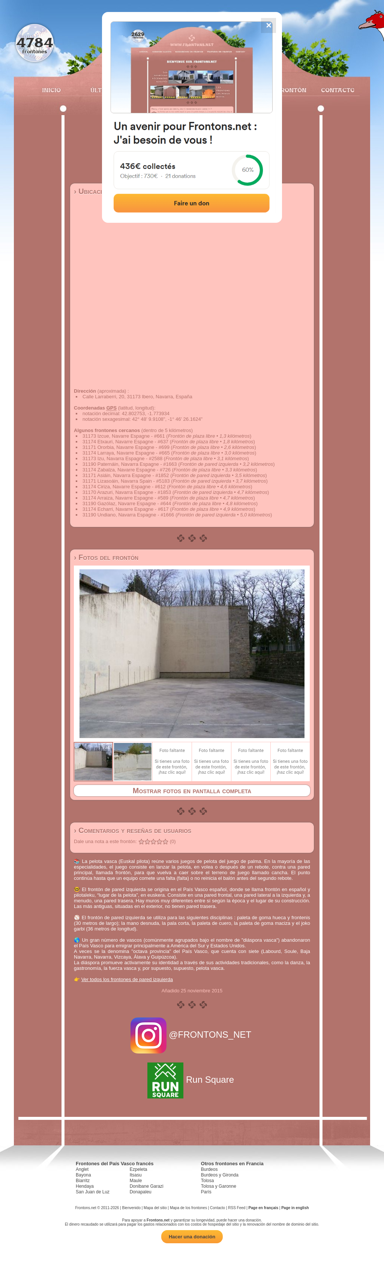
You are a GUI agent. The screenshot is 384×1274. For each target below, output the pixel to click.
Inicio (51, 90)
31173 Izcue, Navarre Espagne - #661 (123, 436)
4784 (34, 42)
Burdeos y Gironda (219, 1175)
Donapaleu (141, 1191)
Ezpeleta (138, 1169)
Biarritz (83, 1180)
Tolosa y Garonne (218, 1186)
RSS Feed (236, 1208)
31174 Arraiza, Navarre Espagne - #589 (125, 498)
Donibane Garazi (147, 1186)
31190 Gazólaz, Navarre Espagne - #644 (126, 503)
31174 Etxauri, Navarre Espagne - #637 (125, 441)
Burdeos (209, 1169)
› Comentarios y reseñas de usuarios (132, 830)
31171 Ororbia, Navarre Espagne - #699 (126, 447)
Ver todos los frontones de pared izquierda (127, 979)
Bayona (83, 1175)
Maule (136, 1180)
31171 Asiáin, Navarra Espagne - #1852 (125, 475)
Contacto (334, 90)
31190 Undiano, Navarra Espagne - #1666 (128, 515)
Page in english (295, 1208)
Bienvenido (131, 1208)
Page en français (263, 1208)
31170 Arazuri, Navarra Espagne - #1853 (126, 492)
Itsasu (136, 1175)
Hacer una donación (192, 1236)
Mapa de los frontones (188, 1208)
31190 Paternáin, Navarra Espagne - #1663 (129, 464)
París (206, 1191)
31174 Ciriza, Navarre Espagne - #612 (124, 486)
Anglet (82, 1169)
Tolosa (207, 1180)
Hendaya (85, 1186)
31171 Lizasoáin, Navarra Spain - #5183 (126, 481)
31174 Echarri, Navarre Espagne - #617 (125, 509)
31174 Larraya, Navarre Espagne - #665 (126, 453)
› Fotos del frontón (106, 557)
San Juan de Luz (93, 1191)
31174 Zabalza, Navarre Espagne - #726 (126, 470)
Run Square (191, 1079)
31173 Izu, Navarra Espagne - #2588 (122, 458)
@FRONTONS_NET (192, 1034)
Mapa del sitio (155, 1208)
